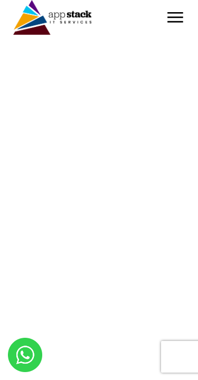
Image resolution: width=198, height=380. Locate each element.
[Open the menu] (175, 17)
